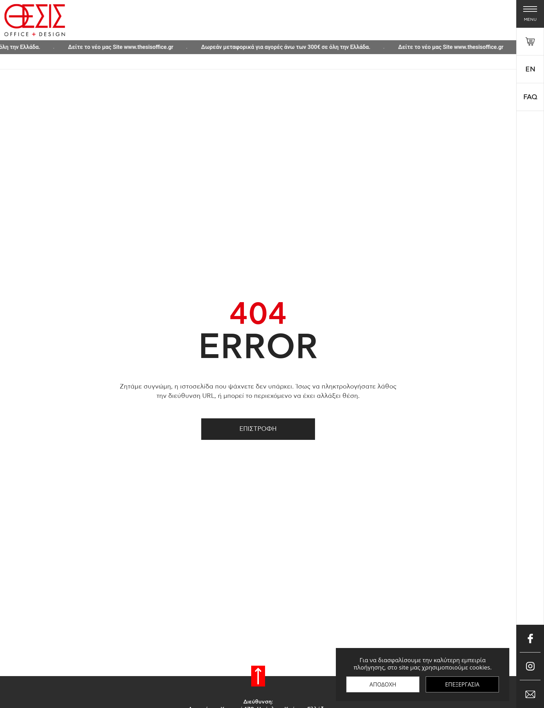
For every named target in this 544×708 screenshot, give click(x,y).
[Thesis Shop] (34, 20)
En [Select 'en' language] (530, 69)
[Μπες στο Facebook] (530, 638)
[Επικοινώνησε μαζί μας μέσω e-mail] (530, 694)
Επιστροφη (258, 429)
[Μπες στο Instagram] (530, 666)
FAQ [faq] (530, 97)
